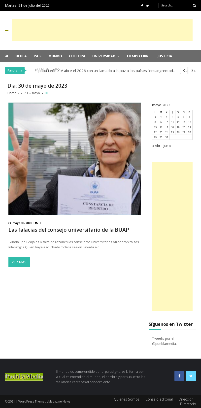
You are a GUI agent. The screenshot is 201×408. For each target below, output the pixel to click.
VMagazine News (58, 401)
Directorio (188, 404)
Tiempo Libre (138, 56)
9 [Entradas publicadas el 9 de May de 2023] (161, 122)
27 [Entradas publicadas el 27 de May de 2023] (183, 132)
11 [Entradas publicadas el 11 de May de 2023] (172, 122)
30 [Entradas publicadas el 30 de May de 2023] (161, 137)
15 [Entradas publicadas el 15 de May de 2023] (155, 127)
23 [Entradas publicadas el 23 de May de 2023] (161, 132)
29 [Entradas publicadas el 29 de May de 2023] (155, 137)
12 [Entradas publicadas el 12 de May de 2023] (178, 122)
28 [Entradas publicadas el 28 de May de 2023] (189, 132)
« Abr (156, 145)
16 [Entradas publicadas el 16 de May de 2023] (161, 127)
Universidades (105, 56)
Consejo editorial (159, 399)
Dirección (186, 399)
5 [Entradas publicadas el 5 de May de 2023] (178, 117)
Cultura (77, 56)
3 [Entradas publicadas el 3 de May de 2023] (167, 117)
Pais (37, 56)
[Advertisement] (102, 30)
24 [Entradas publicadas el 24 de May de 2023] (166, 132)
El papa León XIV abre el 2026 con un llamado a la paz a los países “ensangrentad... (104, 70)
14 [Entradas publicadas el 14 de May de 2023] (189, 122)
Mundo (55, 56)
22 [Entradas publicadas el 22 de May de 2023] (155, 132)
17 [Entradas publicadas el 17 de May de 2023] (166, 127)
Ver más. (19, 262)
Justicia (164, 56)
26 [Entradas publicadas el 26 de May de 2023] (178, 132)
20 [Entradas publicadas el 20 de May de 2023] (183, 127)
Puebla (20, 56)
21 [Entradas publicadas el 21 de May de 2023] (189, 127)
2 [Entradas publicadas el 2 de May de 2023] (161, 117)
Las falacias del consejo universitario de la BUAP (68, 230)
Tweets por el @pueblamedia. (164, 341)
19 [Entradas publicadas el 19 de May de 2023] (178, 127)
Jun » (167, 145)
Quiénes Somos (126, 399)
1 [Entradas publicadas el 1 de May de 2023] (155, 117)
